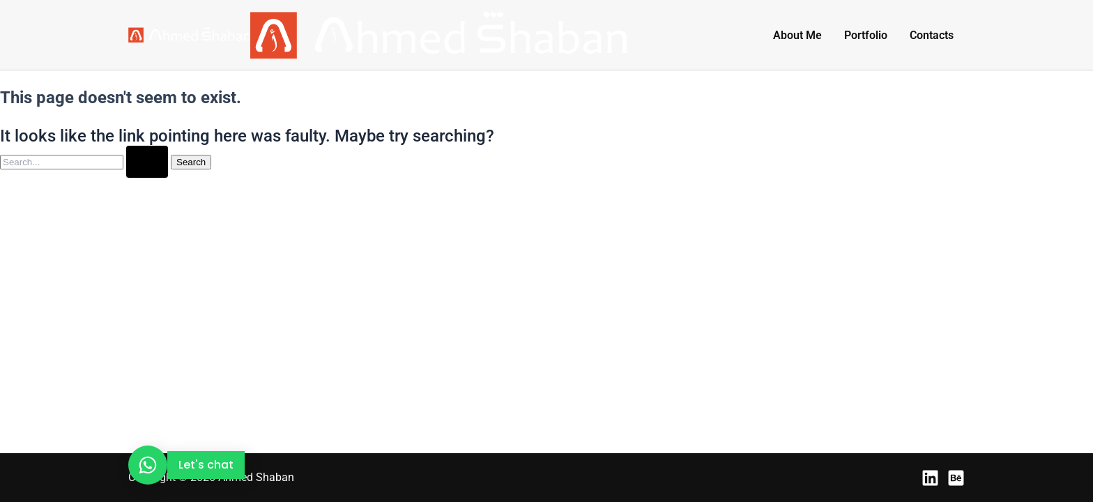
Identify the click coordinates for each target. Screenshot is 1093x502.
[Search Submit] (147, 162)
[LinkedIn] (930, 478)
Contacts (932, 35)
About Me (797, 35)
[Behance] (956, 478)
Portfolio (865, 35)
